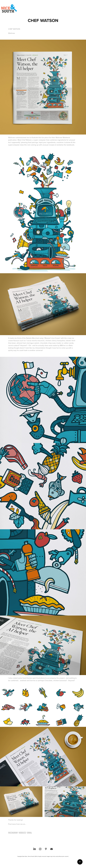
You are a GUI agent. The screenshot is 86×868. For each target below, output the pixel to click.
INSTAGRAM (13, 832)
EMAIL (29, 832)
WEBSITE (22, 832)
